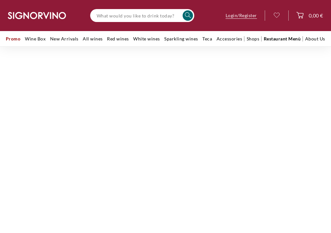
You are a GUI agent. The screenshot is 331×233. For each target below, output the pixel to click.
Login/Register (241, 15)
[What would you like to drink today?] (142, 15)
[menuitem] (13, 38)
